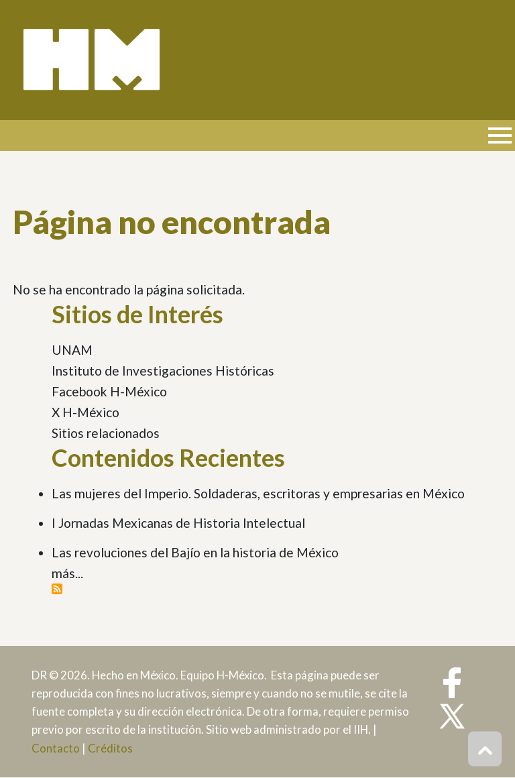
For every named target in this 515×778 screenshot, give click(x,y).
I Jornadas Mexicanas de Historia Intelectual (178, 523)
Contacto (56, 748)
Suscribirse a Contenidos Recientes (57, 589)
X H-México (85, 412)
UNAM (72, 349)
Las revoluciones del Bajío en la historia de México (195, 552)
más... (67, 573)
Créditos (110, 748)
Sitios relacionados (106, 433)
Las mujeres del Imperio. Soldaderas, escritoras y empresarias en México (258, 493)
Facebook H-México (109, 391)
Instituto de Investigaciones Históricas (163, 370)
